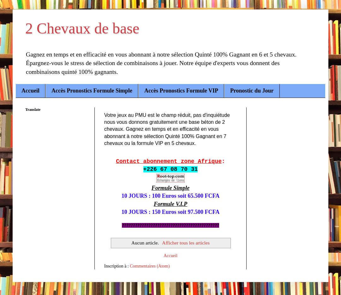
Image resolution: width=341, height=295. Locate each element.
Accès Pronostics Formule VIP (181, 90)
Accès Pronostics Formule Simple (91, 90)
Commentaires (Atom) (150, 266)
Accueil (30, 90)
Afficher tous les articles (186, 242)
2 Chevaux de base (82, 28)
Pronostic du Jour (252, 90)
